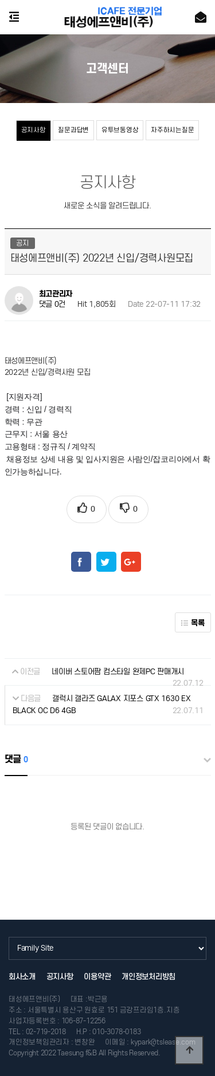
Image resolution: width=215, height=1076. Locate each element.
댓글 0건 (52, 304)
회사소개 (22, 977)
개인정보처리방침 (148, 977)
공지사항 (33, 130)
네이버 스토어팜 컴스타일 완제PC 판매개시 (118, 672)
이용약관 (97, 977)
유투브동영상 (119, 130)
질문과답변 (73, 130)
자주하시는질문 (172, 130)
